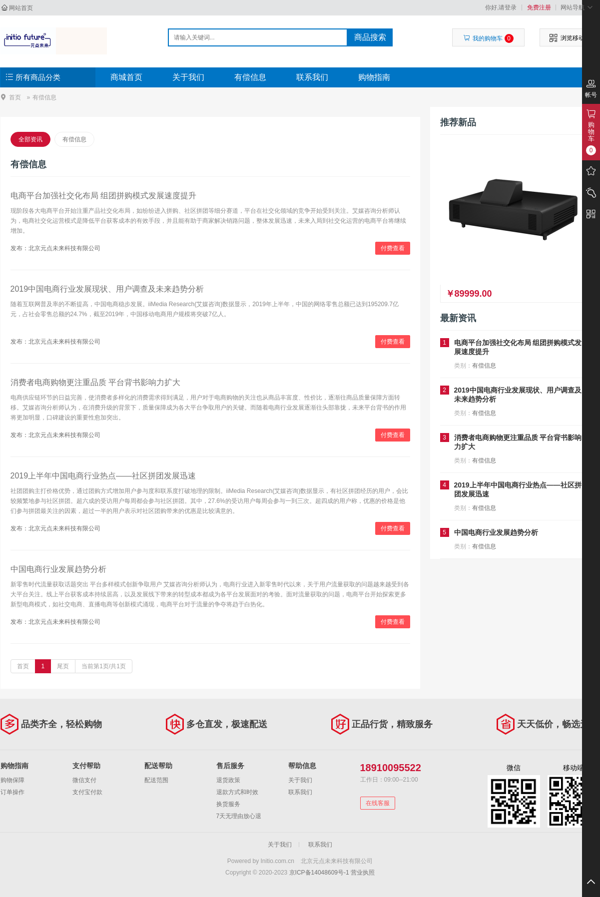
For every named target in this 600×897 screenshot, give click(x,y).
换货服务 (228, 804)
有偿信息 (250, 77)
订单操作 (12, 792)
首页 (15, 97)
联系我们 (312, 77)
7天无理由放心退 (239, 816)
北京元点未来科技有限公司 (53, 40)
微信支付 (84, 780)
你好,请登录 (501, 7)
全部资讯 (30, 139)
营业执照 (363, 872)
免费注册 (539, 7)
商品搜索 (370, 37)
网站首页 (21, 7)
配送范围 (156, 780)
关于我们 (188, 77)
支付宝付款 (87, 792)
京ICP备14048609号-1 (319, 872)
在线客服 (378, 803)
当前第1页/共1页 (103, 666)
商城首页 (126, 77)
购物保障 (12, 780)
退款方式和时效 (237, 792)
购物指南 (374, 77)
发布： (19, 248)
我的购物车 (488, 38)
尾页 (63, 666)
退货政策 (228, 780)
